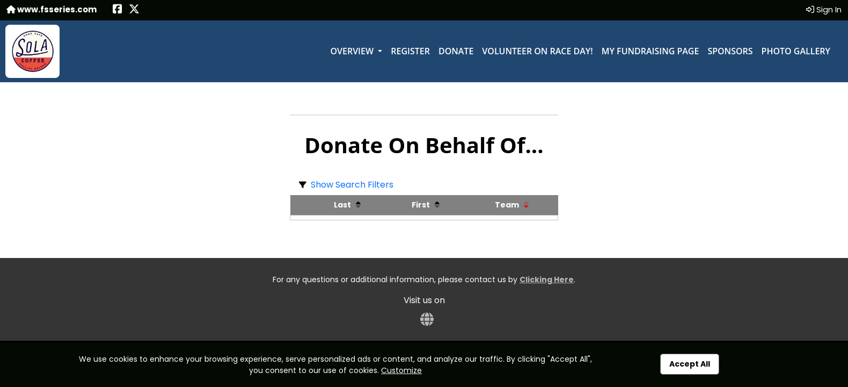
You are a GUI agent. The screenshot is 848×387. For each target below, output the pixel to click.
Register (410, 51)
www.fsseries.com (51, 9)
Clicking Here (547, 279)
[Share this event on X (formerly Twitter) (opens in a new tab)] (134, 10)
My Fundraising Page (650, 51)
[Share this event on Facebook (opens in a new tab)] (117, 10)
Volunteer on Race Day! (537, 51)
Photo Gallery (796, 51)
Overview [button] (353, 51)
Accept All (689, 364)
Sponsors (729, 51)
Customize (401, 370)
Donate (455, 51)
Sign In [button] (824, 9)
